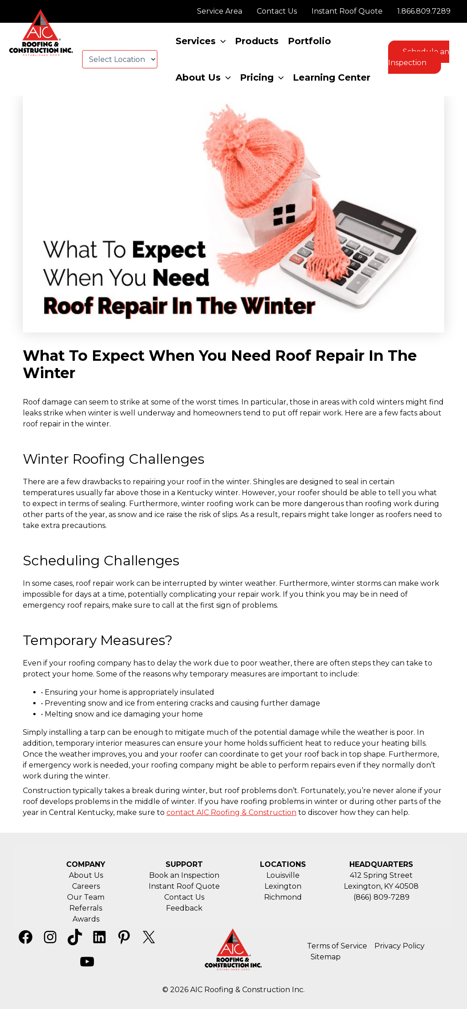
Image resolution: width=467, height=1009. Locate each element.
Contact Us (184, 897)
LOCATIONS (283, 864)
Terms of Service (337, 946)
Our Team (85, 897)
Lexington (283, 886)
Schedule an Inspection (418, 57)
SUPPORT (184, 864)
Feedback (184, 908)
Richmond (283, 897)
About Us (86, 875)
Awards (86, 919)
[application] (221, 41)
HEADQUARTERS (381, 864)
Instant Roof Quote (184, 886)
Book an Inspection (184, 875)
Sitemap (326, 957)
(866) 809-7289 (381, 897)
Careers (86, 886)
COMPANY (85, 864)
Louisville (283, 875)
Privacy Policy (399, 946)
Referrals (85, 908)
